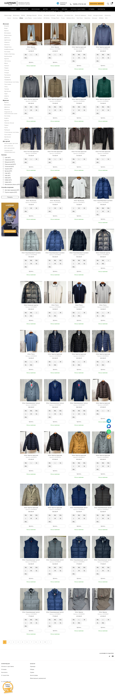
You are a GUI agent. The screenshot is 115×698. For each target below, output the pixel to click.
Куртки (6, 66)
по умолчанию (105, 13)
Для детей (6, 149)
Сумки (32, 682)
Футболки (7, 99)
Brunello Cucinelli (49, 23)
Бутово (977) (7, 178)
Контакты (101, 9)
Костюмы (7, 59)
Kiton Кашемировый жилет (79, 517)
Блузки (6, 33)
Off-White (47, 25)
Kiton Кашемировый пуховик (103, 208)
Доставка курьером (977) (11, 197)
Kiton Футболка (31, 208)
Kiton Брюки (31, 54)
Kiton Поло (55, 313)
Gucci (9, 25)
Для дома (54, 9)
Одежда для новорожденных (9, 158)
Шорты (6, 103)
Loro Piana (28, 25)
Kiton (21, 25)
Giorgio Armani (98, 23)
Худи (6, 101)
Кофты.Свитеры (9, 61)
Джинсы (7, 45)
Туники (6, 96)
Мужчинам (36, 9)
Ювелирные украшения (38, 688)
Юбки (6, 106)
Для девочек (8, 153)
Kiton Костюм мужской (31, 159)
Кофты (6, 125)
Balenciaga (7, 23)
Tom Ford (80, 25)
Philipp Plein (55, 25)
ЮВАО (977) (7, 187)
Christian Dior (69, 23)
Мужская (20, 13)
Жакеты (7, 50)
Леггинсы (7, 68)
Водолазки (8, 43)
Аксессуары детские (11, 151)
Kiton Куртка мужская (79, 54)
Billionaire (16, 23)
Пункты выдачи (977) (10, 200)
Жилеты (7, 52)
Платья (6, 78)
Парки (6, 75)
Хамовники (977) (8, 167)
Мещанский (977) (9, 169)
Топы (6, 94)
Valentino (87, 25)
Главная (13, 9)
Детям (45, 9)
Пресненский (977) (9, 172)
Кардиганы (8, 54)
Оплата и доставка (78, 9)
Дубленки (7, 47)
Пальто (6, 73)
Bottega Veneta (32, 23)
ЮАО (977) (7, 185)
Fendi (90, 23)
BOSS (23, 23)
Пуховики (7, 82)
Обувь (32, 679)
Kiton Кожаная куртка (103, 261)
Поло (6, 135)
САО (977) (6, 180)
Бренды (64, 9)
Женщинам (24, 9)
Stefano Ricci (70, 25)
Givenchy (108, 23)
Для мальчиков (9, 155)
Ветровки (7, 40)
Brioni (40, 23)
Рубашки (7, 85)
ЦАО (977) (6, 165)
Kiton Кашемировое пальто (31, 412)
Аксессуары (34, 685)
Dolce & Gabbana (80, 23)
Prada (63, 25)
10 (45, 652)
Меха (6, 71)
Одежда (11, 13)
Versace (94, 25)
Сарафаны (7, 87)
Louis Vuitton (37, 25)
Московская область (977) (11, 192)
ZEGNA (101, 25)
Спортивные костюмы (11, 89)
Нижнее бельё (9, 130)
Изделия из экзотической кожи (10, 120)
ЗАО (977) (6, 183)
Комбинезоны (8, 57)
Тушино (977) (7, 176)
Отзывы (91, 9)
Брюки (6, 38)
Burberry (60, 23)
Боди (6, 36)
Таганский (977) (8, 174)
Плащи (6, 80)
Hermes (15, 25)
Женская (6, 31)
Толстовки (7, 92)
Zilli (106, 25)
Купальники (8, 64)
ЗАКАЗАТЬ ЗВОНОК (97, 3)
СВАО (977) (7, 189)
